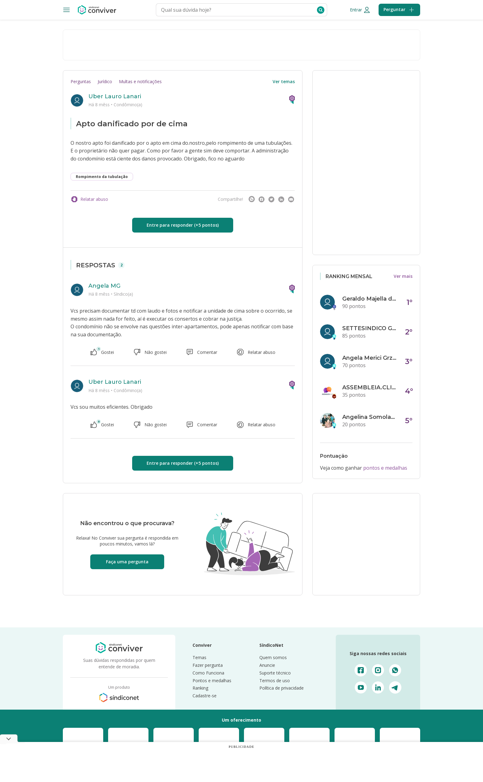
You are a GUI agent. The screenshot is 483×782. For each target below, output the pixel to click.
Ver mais (403, 276)
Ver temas (284, 81)
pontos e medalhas (385, 467)
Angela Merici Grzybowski (370, 358)
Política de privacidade (281, 688)
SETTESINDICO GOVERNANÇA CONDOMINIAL (370, 328)
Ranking (200, 688)
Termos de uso (274, 680)
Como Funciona (208, 673)
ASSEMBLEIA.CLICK (370, 387)
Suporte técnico (275, 673)
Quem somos (273, 657)
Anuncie (267, 665)
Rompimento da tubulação (102, 176)
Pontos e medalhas (212, 680)
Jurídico (105, 81)
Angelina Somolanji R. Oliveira (370, 417)
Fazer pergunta (208, 665)
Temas (199, 657)
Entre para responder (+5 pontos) (183, 225)
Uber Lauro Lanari (114, 96)
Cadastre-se (205, 696)
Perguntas (81, 81)
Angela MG (104, 285)
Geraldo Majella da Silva (370, 298)
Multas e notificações (140, 81)
